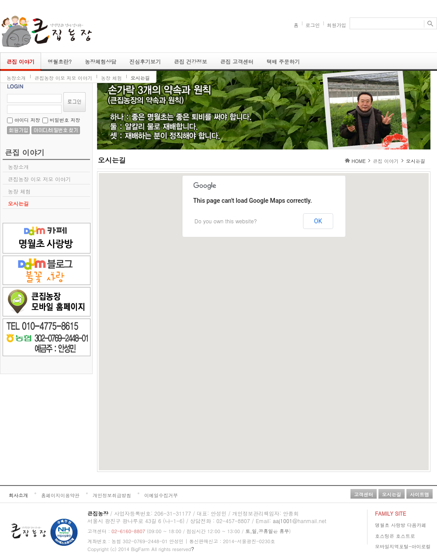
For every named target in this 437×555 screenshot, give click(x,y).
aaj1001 (282, 520)
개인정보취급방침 (112, 495)
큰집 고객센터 (236, 61)
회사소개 (18, 495)
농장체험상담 (100, 61)
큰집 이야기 (20, 61)
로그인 (312, 25)
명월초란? (60, 61)
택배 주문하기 (283, 61)
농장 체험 (111, 78)
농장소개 (16, 78)
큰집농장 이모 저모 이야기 (63, 78)
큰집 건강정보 (190, 61)
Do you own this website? (225, 221)
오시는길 (140, 78)
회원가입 (336, 25)
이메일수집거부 (161, 495)
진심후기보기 (145, 61)
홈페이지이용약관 (60, 495)
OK (318, 221)
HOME (358, 161)
